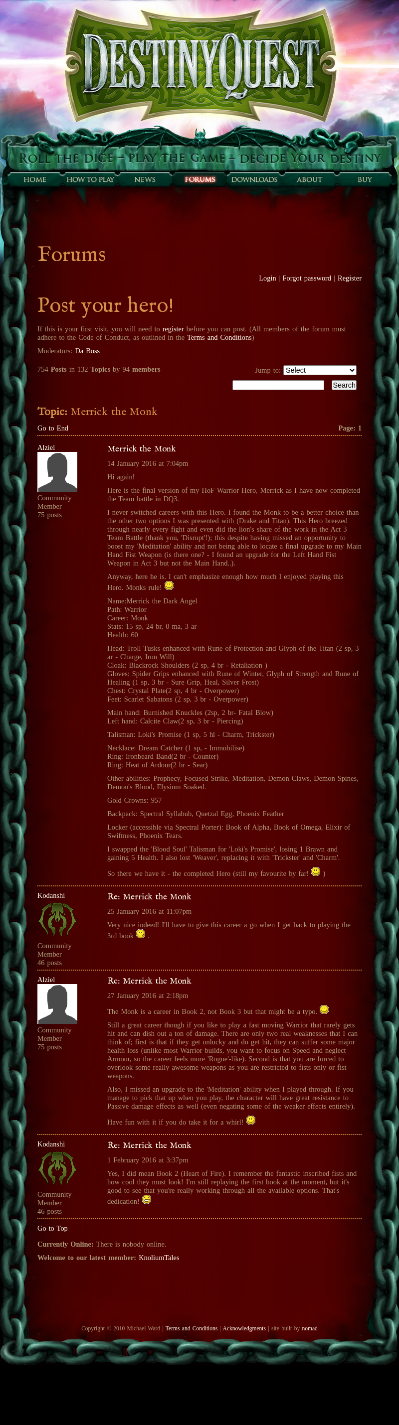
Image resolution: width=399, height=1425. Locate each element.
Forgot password (307, 278)
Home (34, 179)
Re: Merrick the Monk (149, 896)
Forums (199, 179)
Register (350, 278)
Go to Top (52, 1228)
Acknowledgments (244, 1328)
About (309, 179)
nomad (309, 1328)
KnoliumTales (159, 1258)
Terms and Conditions (219, 337)
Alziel (46, 447)
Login (267, 278)
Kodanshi (51, 895)
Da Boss (87, 351)
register (173, 329)
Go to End (52, 428)
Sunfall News (144, 179)
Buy (364, 179)
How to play (89, 179)
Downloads (254, 179)
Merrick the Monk (141, 448)
